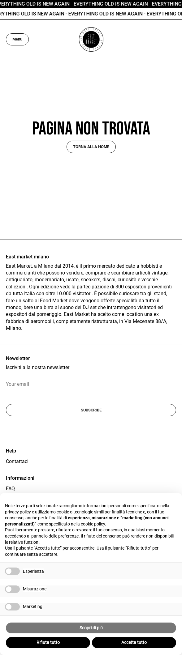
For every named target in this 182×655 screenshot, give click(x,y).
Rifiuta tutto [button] (48, 642)
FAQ (10, 488)
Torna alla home (91, 146)
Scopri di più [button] (91, 627)
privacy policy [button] (18, 511)
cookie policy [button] (93, 523)
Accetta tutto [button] (134, 642)
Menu (17, 39)
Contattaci (17, 461)
